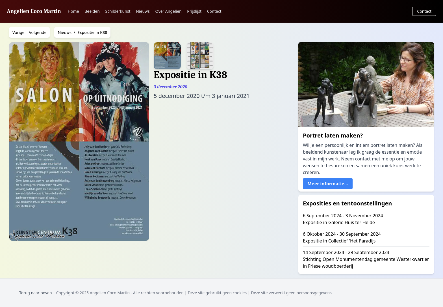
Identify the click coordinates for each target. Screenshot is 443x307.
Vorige (18, 32)
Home (73, 11)
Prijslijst (194, 11)
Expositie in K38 (92, 32)
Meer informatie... (327, 184)
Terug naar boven (35, 292)
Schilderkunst (118, 11)
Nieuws (143, 11)
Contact (214, 11)
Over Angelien (168, 11)
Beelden (92, 11)
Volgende (38, 32)
